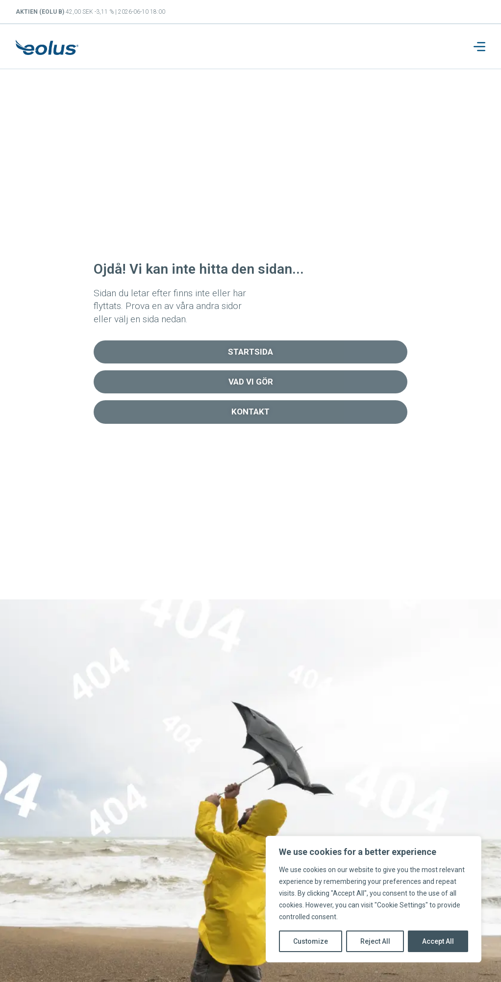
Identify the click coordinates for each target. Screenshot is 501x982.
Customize (310, 941)
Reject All (375, 941)
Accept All (438, 941)
